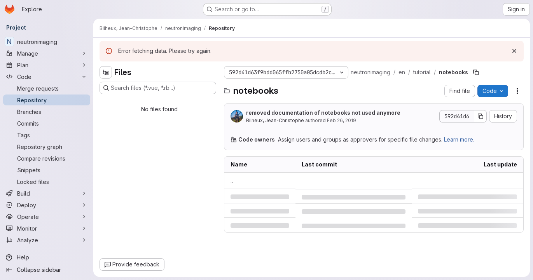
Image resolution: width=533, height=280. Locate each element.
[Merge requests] (46, 88)
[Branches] (46, 111)
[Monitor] (46, 228)
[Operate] (46, 216)
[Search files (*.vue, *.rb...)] (158, 88)
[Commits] (46, 123)
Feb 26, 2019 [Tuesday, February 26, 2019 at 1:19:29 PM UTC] (341, 120)
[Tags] (46, 135)
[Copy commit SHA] (480, 116)
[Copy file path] (476, 72)
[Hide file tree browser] (106, 72)
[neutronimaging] (46, 41)
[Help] (46, 257)
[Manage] (46, 53)
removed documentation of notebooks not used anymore (323, 112)
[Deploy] (46, 205)
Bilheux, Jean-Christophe (275, 120)
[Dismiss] (514, 51)
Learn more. (459, 139)
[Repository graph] (46, 146)
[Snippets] (46, 169)
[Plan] (46, 65)
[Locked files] (46, 181)
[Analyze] (46, 239)
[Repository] (46, 99)
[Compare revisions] (46, 158)
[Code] (46, 76)
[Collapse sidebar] (46, 269)
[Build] (46, 193)
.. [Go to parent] (232, 180)
